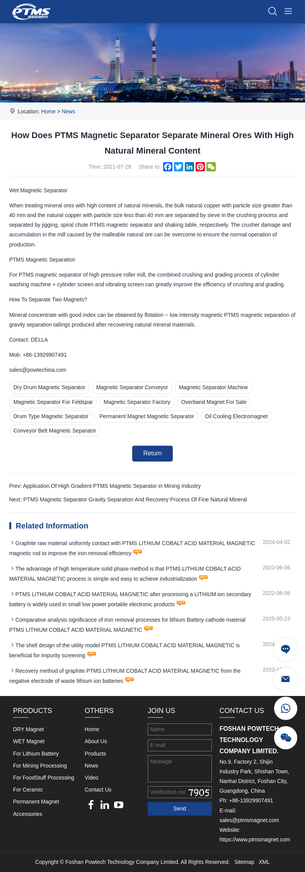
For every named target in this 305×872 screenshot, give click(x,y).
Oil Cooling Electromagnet (236, 416)
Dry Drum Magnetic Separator (49, 387)
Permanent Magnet (36, 801)
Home (48, 111)
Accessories (27, 814)
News (68, 111)
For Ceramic (28, 790)
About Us (96, 741)
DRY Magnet (28, 729)
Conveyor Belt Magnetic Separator (55, 430)
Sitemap (244, 862)
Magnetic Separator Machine (213, 387)
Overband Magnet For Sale (214, 402)
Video (92, 778)
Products (95, 754)
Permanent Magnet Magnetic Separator (146, 416)
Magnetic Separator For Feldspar (53, 402)
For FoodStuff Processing (43, 778)
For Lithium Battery (36, 754)
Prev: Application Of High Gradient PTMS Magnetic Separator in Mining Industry (105, 486)
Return (152, 453)
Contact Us (98, 790)
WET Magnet (28, 741)
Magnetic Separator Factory (137, 402)
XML (264, 862)
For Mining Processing (40, 766)
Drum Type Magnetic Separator (51, 416)
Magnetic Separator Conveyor (132, 387)
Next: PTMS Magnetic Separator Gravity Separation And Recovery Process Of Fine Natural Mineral (128, 499)
